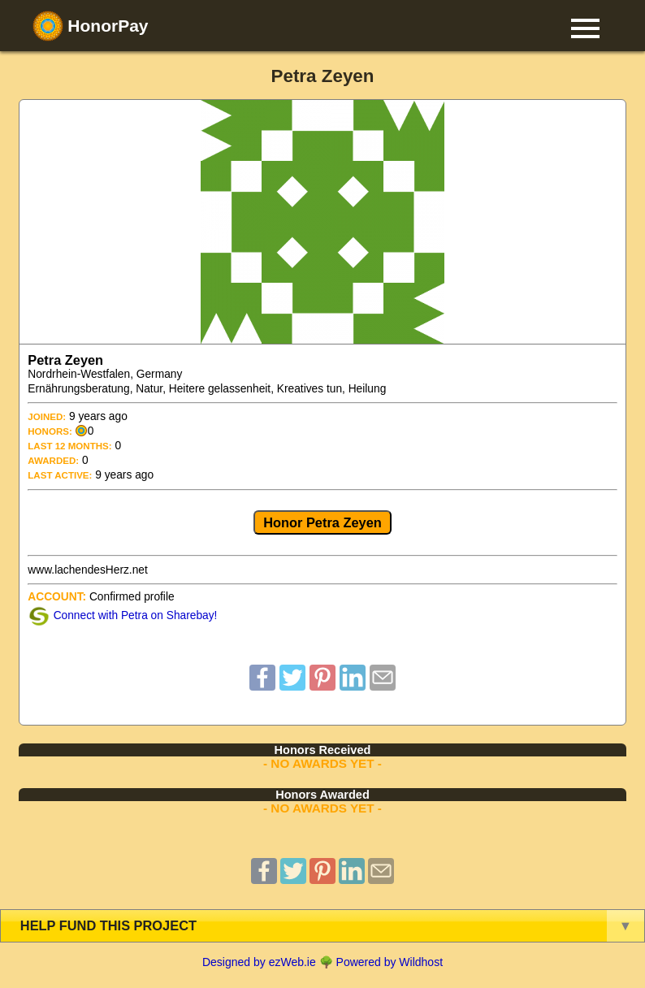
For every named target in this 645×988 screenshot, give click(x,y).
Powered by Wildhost (390, 962)
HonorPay (90, 26)
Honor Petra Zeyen (322, 522)
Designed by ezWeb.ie (259, 962)
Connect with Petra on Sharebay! (136, 615)
